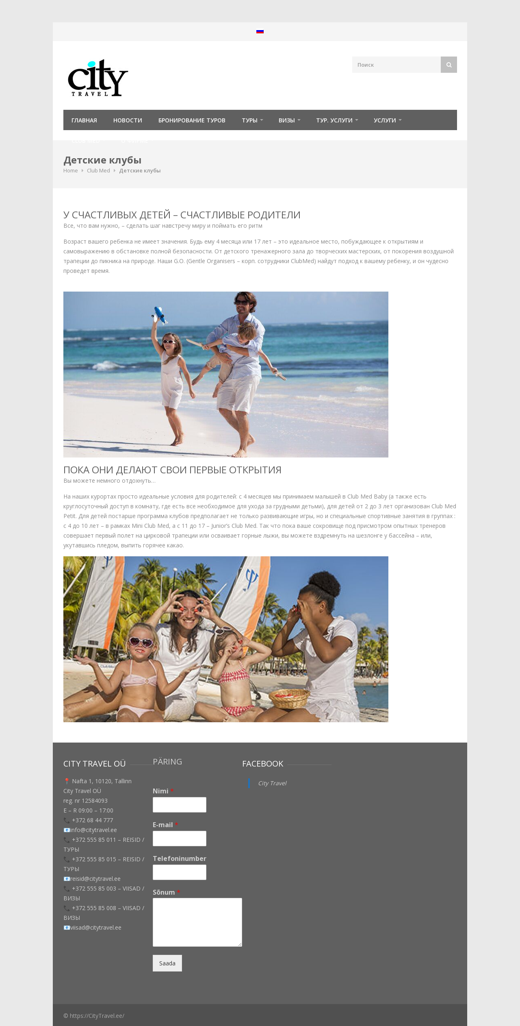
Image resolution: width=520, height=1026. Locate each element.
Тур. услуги (334, 120)
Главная (84, 120)
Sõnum (166, 892)
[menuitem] (260, 31)
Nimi (163, 791)
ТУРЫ (250, 120)
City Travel (272, 783)
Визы (287, 120)
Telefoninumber (179, 858)
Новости (127, 120)
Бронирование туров (191, 120)
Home (70, 170)
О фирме (134, 140)
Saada (167, 963)
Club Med (86, 140)
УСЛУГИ (385, 120)
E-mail (165, 825)
